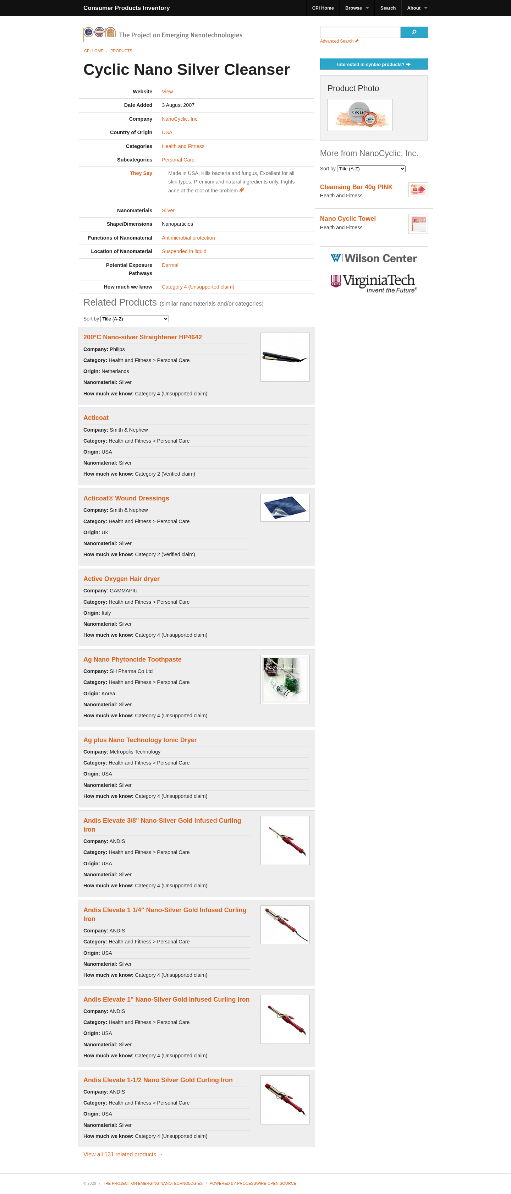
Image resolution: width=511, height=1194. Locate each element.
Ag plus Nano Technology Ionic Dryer (140, 740)
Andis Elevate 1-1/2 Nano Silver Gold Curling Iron (158, 1080)
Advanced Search (339, 41)
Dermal (170, 265)
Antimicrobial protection (188, 238)
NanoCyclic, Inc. (180, 119)
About (414, 8)
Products (121, 51)
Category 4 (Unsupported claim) (198, 287)
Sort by (126, 319)
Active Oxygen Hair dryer (121, 578)
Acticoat (96, 417)
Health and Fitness (183, 146)
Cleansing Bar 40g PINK (356, 187)
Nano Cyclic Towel (348, 218)
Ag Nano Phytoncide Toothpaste (132, 659)
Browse (353, 8)
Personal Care (178, 160)
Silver (168, 210)
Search (388, 8)
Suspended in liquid (184, 251)
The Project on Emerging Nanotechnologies (153, 1183)
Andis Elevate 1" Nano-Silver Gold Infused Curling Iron (166, 999)
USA (167, 132)
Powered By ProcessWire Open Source (253, 1183)
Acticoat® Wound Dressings (126, 498)
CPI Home (323, 8)
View (167, 91)
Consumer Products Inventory (126, 8)
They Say (141, 173)
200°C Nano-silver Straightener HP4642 (142, 337)
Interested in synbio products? (374, 65)
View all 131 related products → (123, 1154)
